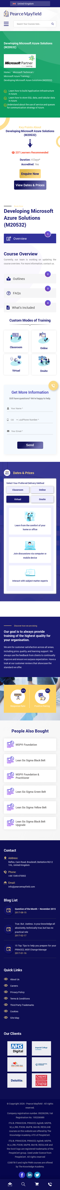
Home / (7, 72)
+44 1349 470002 (17, 875)
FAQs (29, 291)
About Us (14, 979)
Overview (29, 237)
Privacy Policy (17, 992)
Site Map (14, 1017)
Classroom (17, 489)
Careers (14, 985)
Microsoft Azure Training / (17, 76)
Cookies (14, 1011)
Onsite (42, 499)
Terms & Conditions (20, 998)
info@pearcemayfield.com (21, 886)
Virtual (17, 499)
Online (42, 489)
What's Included (29, 306)
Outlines (29, 277)
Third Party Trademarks (22, 1004)
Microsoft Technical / (23, 72)
